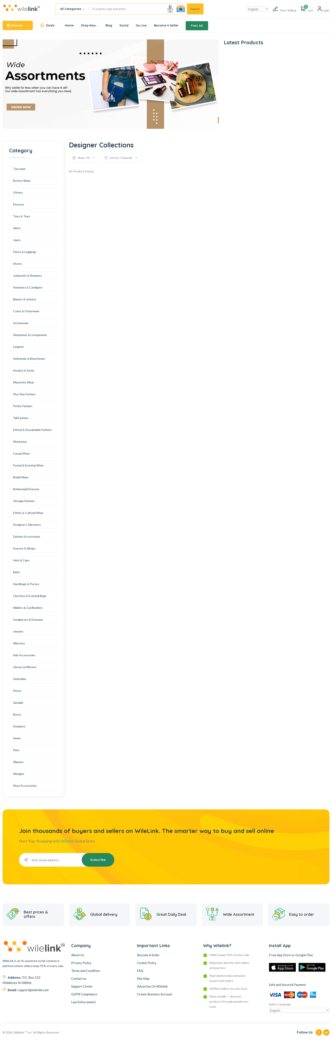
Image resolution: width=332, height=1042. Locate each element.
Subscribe (98, 860)
